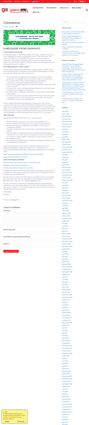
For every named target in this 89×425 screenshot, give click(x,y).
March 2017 (65, 338)
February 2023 (66, 195)
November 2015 (67, 379)
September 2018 (67, 297)
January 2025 (66, 144)
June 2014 (65, 419)
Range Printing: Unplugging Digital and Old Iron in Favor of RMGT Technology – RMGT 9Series (72, 66)
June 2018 (65, 305)
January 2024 (66, 170)
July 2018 (64, 302)
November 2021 (67, 218)
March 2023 (65, 193)
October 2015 (66, 381)
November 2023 (67, 175)
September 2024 (67, 152)
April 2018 (65, 307)
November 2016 (67, 348)
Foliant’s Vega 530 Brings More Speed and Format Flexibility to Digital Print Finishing (72, 38)
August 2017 (66, 325)
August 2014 (66, 414)
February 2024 (66, 167)
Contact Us (64, 8)
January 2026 (66, 119)
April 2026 (65, 111)
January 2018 (66, 315)
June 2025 (65, 132)
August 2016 (66, 356)
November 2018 (67, 295)
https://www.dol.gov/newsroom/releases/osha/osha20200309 (23, 154)
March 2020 (65, 262)
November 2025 (67, 124)
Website (6, 244)
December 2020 (67, 239)
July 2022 (65, 203)
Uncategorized (14, 200)
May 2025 (65, 134)
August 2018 (66, 300)
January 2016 (66, 374)
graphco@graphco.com (33, 181)
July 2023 (65, 183)
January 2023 (66, 198)
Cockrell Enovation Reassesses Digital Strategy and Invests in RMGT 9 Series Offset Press (73, 88)
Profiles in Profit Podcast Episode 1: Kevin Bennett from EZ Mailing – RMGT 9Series (73, 76)
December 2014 (67, 404)
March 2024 (65, 165)
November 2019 (67, 267)
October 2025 (66, 127)
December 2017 (67, 318)
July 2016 (64, 358)
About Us (36, 12)
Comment (6, 211)
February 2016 (66, 371)
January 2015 (66, 402)
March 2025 (65, 139)
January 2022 (66, 216)
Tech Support (51, 8)
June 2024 (65, 157)
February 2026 (66, 116)
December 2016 (67, 346)
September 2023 (67, 180)
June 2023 (65, 185)
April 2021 (65, 231)
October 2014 (66, 409)
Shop (75, 1)
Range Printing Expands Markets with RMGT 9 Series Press (73, 71)
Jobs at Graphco (7, 1)
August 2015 (66, 386)
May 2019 (65, 282)
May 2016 (65, 363)
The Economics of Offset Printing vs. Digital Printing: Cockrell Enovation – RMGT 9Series (73, 84)
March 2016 (65, 369)
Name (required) (9, 230)
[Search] (86, 10)
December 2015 (67, 376)
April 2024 (65, 162)
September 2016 (67, 353)
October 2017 (66, 320)
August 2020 (66, 249)
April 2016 (65, 366)
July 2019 (64, 277)
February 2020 (66, 264)
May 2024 (65, 160)
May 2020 (65, 256)
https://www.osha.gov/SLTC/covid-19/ (15, 157)
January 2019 (66, 292)
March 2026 (65, 114)
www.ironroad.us (37, 170)
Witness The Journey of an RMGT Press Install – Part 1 (73, 94)
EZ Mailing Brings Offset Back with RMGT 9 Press (72, 79)
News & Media (76, 8)
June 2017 (65, 330)
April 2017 (65, 335)
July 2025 (65, 129)
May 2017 (65, 333)
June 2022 (65, 206)
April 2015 (65, 394)
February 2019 (66, 290)
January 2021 (66, 236)
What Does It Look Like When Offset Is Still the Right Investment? (73, 33)
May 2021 (65, 228)
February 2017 (66, 341)
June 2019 (65, 279)
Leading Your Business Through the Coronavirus (18, 168)
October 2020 (66, 244)
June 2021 (65, 226)
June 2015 (65, 391)
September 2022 (67, 200)
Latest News (17, 1)
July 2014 (65, 417)
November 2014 (67, 407)
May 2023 (65, 188)
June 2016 (65, 361)
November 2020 (67, 241)
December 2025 (67, 121)
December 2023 (67, 172)
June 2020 (65, 254)
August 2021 (65, 221)
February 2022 (66, 213)
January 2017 (66, 343)
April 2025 (65, 137)
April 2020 (65, 259)
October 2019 (66, 269)
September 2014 (67, 412)
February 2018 (66, 312)
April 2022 (65, 208)
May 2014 (65, 422)
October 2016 (66, 351)
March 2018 (65, 310)
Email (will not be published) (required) (16, 237)
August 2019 (66, 274)
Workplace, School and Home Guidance (15, 165)
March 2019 (65, 287)
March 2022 (65, 211)
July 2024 (65, 155)
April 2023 (65, 190)
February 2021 (66, 234)
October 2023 (66, 178)
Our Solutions (25, 1)
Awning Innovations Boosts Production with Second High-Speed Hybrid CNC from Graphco (73, 53)
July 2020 (65, 251)
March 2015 (65, 397)
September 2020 (67, 246)
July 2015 (65, 389)
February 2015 (66, 399)
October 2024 (66, 149)
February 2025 (66, 142)
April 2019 (65, 284)
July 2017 (64, 328)
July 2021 (64, 223)
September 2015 (67, 384)
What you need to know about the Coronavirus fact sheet (21, 162)
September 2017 (67, 323)
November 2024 (67, 147)
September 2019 (67, 272)
